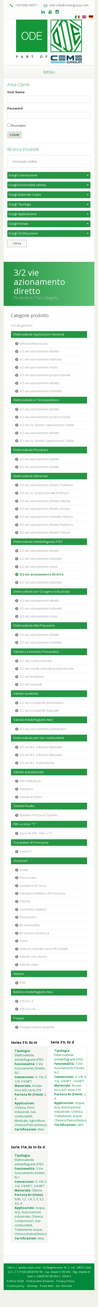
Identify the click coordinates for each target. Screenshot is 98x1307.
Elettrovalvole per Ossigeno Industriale (41, 592)
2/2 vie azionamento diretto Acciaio (44, 509)
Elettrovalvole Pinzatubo (30, 450)
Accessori (20, 861)
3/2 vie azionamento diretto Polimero (46, 525)
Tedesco (91, 17)
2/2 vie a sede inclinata (35, 661)
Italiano (77, 17)
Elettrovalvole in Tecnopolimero (36, 400)
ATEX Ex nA (27, 1009)
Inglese (84, 17)
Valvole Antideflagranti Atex (33, 720)
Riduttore (26, 789)
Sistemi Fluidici (24, 806)
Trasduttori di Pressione (31, 842)
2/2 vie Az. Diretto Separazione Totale (46, 425)
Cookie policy (15, 1286)
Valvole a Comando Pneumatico (36, 652)
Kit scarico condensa (34, 933)
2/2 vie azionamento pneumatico (43, 729)
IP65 (22, 983)
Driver (23, 870)
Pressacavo (27, 878)
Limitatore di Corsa (32, 886)
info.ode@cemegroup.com (65, 5)
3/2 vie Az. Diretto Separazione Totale (46, 441)
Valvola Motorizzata (33, 344)
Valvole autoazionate (28, 772)
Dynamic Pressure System (38, 815)
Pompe (18, 1018)
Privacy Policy (65, 1281)
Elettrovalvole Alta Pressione (34, 625)
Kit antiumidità (29, 925)
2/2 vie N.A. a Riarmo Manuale (40, 747)
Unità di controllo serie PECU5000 (43, 949)
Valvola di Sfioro (31, 797)
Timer (23, 941)
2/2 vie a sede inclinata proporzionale (46, 669)
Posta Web (46, 1286)
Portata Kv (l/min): (29, 1094)
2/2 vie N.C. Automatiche (36, 763)
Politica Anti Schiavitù (40, 1281)
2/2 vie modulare (31, 677)
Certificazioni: (26, 1129)
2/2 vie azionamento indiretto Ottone (46, 517)
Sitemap (32, 1286)
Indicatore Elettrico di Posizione (42, 893)
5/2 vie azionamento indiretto (40, 391)
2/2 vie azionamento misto (38, 367)
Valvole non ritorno (33, 957)
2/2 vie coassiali (30, 684)
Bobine (18, 974)
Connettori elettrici (32, 909)
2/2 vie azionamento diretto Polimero (46, 485)
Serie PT (25, 851)
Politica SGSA (15, 1281)
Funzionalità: (25, 1064)
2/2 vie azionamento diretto (39, 351)
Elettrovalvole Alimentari (30, 476)
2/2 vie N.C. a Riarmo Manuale (40, 755)
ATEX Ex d (26, 1001)
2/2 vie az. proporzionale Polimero (44, 493)
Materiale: (23, 1086)
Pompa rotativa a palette (36, 1027)
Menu (49, 72)
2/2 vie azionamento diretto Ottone (44, 501)
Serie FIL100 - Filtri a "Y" (36, 833)
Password (15, 108)
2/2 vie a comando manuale (39, 710)
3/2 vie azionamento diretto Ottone (44, 532)
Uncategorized (21, 325)
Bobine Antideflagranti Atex (33, 992)
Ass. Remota (64, 1286)
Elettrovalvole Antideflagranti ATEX (37, 542)
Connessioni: (25, 1077)
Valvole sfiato (29, 965)
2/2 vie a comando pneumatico (41, 703)
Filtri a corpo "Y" (24, 824)
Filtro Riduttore (30, 781)
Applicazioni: (25, 1103)
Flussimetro (27, 917)
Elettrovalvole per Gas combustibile (38, 738)
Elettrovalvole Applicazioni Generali (38, 334)
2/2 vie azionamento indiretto (40, 359)
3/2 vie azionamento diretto (39, 383)
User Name (16, 92)
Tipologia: (23, 1051)
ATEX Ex (25, 901)
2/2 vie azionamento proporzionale (45, 375)
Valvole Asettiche (25, 694)
